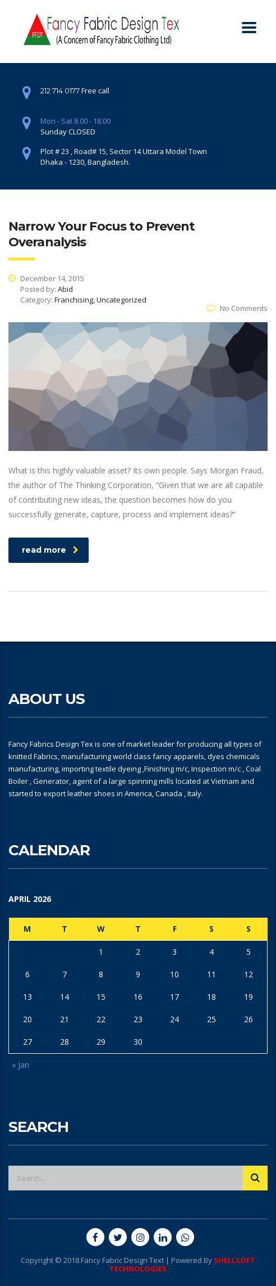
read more (50, 550)
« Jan (20, 1064)
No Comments (237, 308)
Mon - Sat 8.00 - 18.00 (75, 121)
